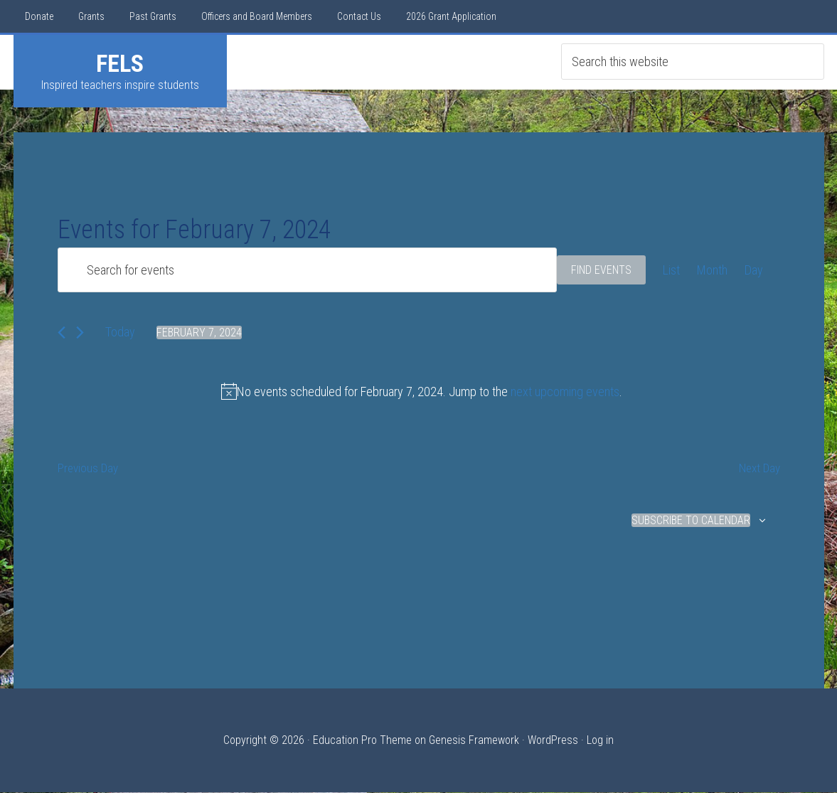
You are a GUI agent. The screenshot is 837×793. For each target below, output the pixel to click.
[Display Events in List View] (671, 269)
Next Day (757, 469)
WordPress (553, 740)
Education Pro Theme (362, 740)
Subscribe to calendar (690, 521)
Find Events (601, 270)
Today (120, 331)
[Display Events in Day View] (754, 269)
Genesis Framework (474, 740)
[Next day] (80, 332)
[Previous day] (61, 332)
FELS (120, 63)
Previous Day (89, 469)
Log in (600, 740)
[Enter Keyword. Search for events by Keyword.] (307, 270)
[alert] (421, 391)
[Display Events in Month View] (712, 269)
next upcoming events (565, 391)
